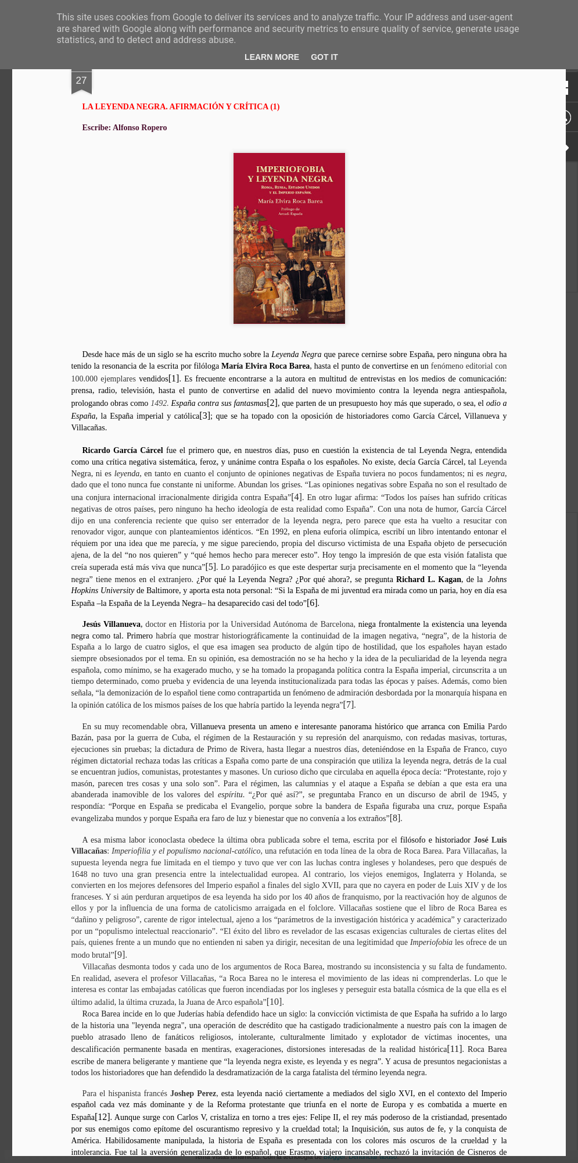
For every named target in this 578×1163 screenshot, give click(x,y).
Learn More (272, 57)
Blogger (334, 1156)
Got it (324, 57)
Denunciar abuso (373, 1156)
